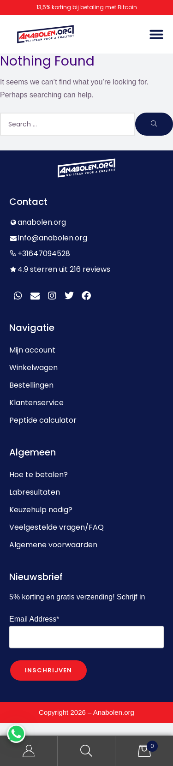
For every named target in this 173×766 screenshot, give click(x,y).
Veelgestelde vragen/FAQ (56, 527)
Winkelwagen (33, 367)
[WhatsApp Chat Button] (16, 733)
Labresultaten (34, 492)
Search (86, 751)
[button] (156, 34)
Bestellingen (31, 385)
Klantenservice (36, 402)
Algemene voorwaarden (53, 544)
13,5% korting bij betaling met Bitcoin (86, 7)
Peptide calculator (43, 420)
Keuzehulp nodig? (40, 509)
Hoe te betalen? (38, 474)
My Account (29, 751)
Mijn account (32, 350)
